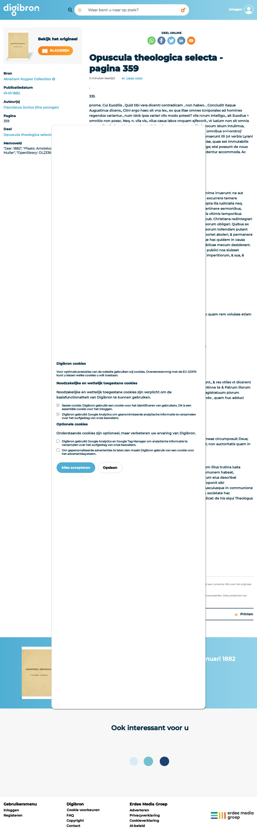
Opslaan (110, 467)
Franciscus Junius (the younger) (31, 107)
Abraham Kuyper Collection (27, 79)
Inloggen (11, 810)
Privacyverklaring (145, 815)
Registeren (13, 815)
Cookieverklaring (144, 820)
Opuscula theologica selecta (28, 135)
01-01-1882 (12, 93)
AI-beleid (137, 826)
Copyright (75, 820)
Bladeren (55, 50)
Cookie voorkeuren (83, 810)
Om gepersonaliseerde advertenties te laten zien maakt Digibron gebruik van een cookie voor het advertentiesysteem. (128, 452)
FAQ (70, 815)
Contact (73, 826)
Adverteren (139, 810)
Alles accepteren (75, 467)
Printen (244, 614)
